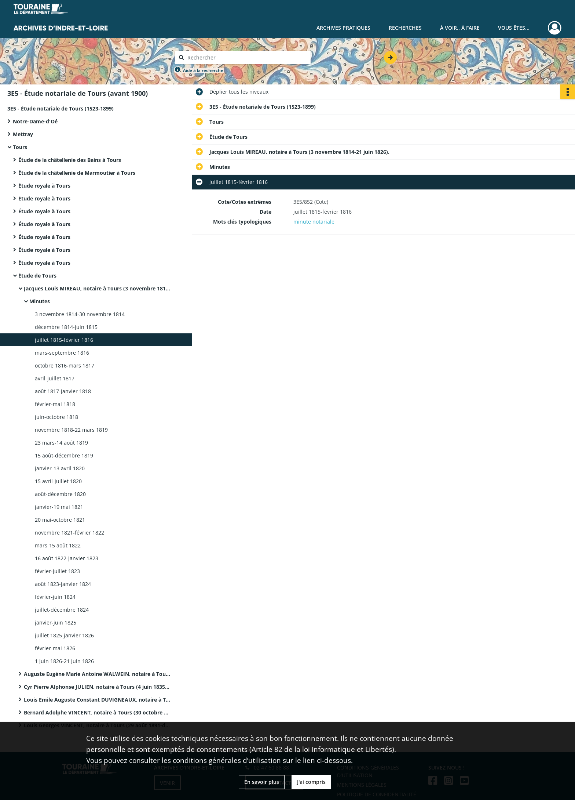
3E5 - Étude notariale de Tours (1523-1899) (60, 108)
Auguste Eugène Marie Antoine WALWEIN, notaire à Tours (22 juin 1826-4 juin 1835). (97, 673)
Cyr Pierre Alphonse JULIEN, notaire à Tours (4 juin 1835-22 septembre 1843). (97, 686)
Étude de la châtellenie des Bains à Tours (69, 159)
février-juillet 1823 (57, 571)
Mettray (23, 134)
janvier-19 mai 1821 (59, 506)
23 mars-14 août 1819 (61, 442)
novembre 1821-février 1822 (69, 532)
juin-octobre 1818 (56, 416)
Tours (20, 147)
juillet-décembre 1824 (62, 609)
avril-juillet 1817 (54, 378)
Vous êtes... (514, 27)
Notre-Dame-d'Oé (35, 121)
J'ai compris (311, 781)
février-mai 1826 (55, 648)
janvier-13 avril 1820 (60, 468)
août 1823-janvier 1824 (63, 583)
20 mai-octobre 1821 (60, 519)
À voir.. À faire (460, 27)
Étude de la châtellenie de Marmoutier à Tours (76, 172)
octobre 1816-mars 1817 (64, 365)
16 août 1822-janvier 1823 (66, 558)
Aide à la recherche (203, 70)
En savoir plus (261, 781)
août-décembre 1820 (60, 494)
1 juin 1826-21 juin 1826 (64, 661)
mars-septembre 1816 (62, 352)
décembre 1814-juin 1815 (66, 326)
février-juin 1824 (55, 596)
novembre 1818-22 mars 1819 (71, 429)
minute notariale (313, 221)
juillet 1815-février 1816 (64, 339)
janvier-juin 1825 (55, 622)
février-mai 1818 (55, 404)
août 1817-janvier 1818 (63, 391)
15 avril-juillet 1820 (58, 481)
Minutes (39, 301)
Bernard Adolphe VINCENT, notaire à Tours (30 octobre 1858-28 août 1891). (97, 712)
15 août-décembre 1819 (64, 455)
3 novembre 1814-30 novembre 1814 (80, 314)
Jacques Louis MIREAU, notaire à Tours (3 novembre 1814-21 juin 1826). (97, 288)
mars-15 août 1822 (58, 545)
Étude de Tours (37, 275)
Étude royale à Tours (44, 185)
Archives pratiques (343, 27)
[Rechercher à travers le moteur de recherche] (246, 57)
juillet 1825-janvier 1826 (64, 635)
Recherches (405, 27)
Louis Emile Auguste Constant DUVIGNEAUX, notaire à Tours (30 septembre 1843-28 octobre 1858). (97, 699)
